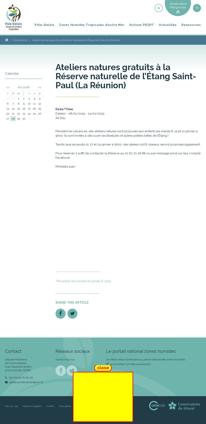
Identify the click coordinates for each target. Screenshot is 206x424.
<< (7, 87)
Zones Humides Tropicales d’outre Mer (92, 25)
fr (197, 7)
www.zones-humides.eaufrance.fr (128, 364)
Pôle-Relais (44, 25)
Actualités (168, 25)
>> (39, 87)
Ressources (191, 25)
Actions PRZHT (141, 25)
